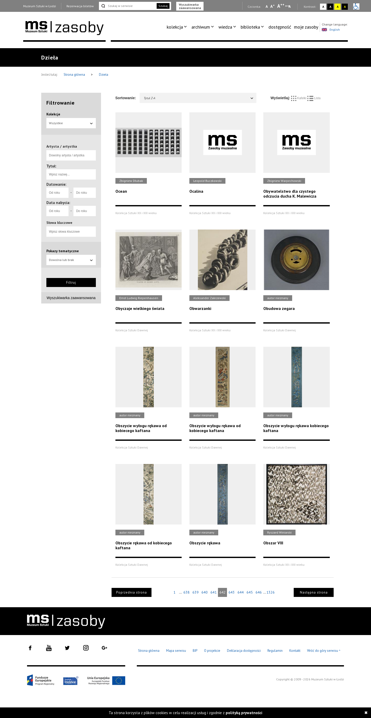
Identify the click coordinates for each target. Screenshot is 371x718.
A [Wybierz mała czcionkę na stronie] (267, 6)
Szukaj (163, 6)
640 (204, 592)
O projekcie (212, 650)
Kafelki (299, 98)
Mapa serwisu (176, 650)
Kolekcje (53, 114)
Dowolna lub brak (71, 260)
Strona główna (75, 74)
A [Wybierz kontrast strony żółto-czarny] (338, 7)
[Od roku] (57, 193)
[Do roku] (84, 193)
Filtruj (71, 282)
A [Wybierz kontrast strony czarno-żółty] (345, 7)
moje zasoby (306, 27)
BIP (195, 650)
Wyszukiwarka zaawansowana (190, 6)
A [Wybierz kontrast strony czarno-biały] (330, 7)
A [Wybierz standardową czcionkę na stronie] (272, 6)
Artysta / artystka (61, 146)
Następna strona (314, 592)
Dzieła (103, 74)
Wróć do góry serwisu (324, 650)
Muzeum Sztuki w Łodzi (39, 6)
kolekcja (175, 27)
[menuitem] (178, 27)
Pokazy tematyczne (62, 251)
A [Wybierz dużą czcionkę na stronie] (280, 6)
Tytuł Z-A (199, 98)
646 (259, 592)
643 (232, 592)
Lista (314, 98)
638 (186, 592)
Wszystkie (71, 123)
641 (213, 592)
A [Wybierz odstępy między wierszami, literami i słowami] (290, 6)
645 (250, 592)
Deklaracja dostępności (244, 650)
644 (241, 592)
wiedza (225, 27)
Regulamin (275, 650)
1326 (270, 592)
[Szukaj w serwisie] (127, 6)
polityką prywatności (244, 712)
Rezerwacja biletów (80, 6)
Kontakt (294, 650)
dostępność (279, 27)
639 (195, 592)
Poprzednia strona (131, 592)
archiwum (200, 27)
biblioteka (250, 27)
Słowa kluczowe (59, 222)
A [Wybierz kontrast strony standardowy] (323, 7)
